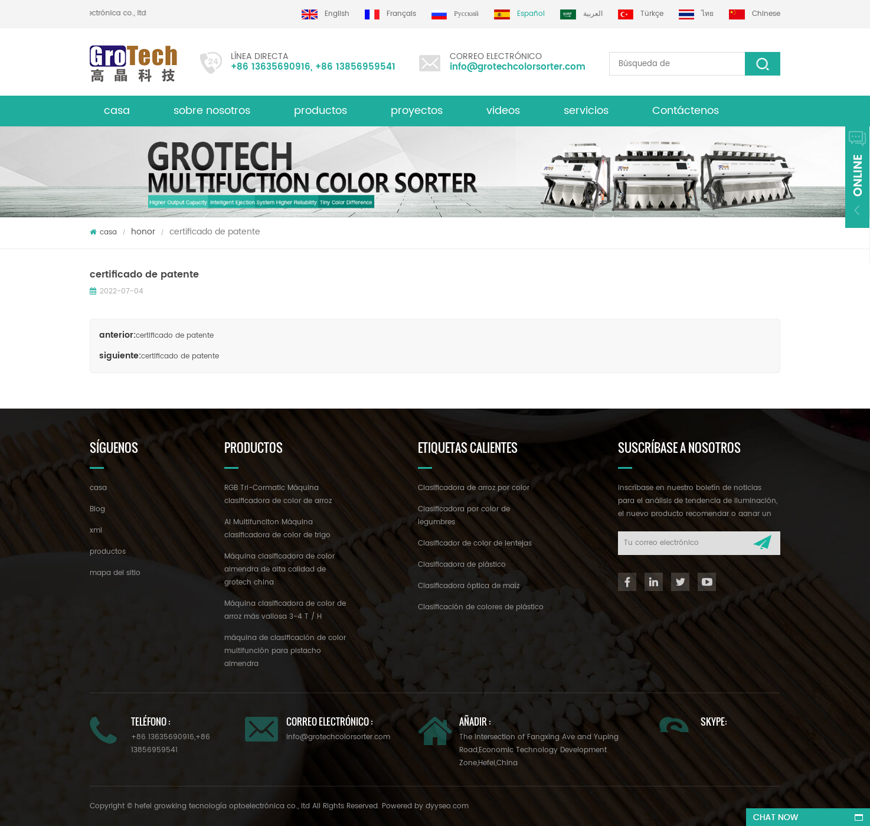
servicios (586, 110)
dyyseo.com (447, 806)
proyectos (417, 110)
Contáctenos (685, 110)
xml (96, 530)
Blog (97, 509)
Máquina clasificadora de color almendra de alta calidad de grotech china (279, 569)
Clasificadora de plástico (462, 564)
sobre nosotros (212, 110)
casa (117, 110)
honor (143, 232)
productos (320, 110)
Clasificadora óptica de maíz (468, 586)
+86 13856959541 (355, 67)
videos (503, 110)
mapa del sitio (115, 573)
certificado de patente (175, 335)
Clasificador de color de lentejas (475, 543)
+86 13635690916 (270, 67)
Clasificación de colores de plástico (481, 607)
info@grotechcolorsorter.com (518, 67)
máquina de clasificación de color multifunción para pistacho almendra (285, 651)
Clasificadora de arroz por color (473, 488)
